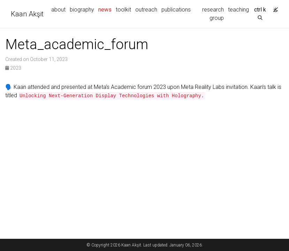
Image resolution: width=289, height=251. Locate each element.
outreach (146, 9)
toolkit (123, 9)
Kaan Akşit (27, 14)
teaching (238, 9)
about (58, 9)
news (106, 9)
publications (176, 9)
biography (82, 9)
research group (213, 13)
